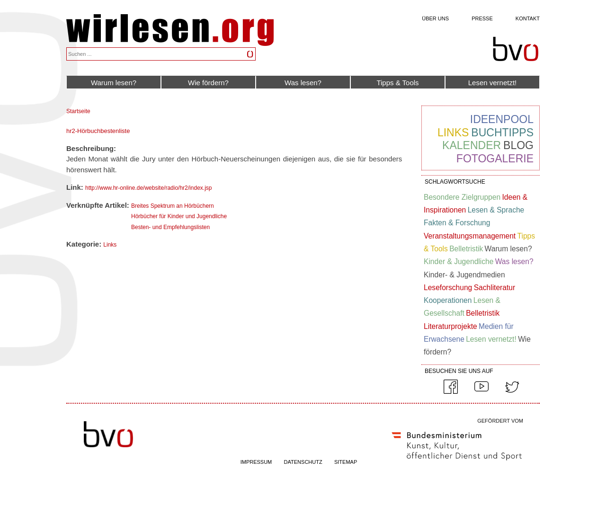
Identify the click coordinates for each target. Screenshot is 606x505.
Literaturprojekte (450, 326)
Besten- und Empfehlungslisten (170, 227)
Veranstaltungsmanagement (470, 236)
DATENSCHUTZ (303, 462)
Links (109, 244)
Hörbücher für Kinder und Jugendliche (179, 216)
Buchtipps (502, 132)
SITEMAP (345, 462)
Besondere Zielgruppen (462, 197)
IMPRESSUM (256, 462)
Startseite (78, 111)
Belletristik (466, 249)
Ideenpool (502, 119)
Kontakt (528, 18)
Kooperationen (448, 300)
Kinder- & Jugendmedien (464, 275)
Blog (518, 145)
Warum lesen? (113, 83)
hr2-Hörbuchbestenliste (98, 130)
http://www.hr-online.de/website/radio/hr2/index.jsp (148, 188)
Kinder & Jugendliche (458, 261)
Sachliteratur (495, 288)
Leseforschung (448, 288)
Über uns (435, 18)
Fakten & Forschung (457, 223)
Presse (482, 18)
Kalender (471, 145)
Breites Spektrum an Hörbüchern (172, 206)
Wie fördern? (208, 83)
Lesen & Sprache (496, 210)
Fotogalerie (495, 158)
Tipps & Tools (397, 83)
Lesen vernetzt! (492, 83)
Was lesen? (303, 83)
